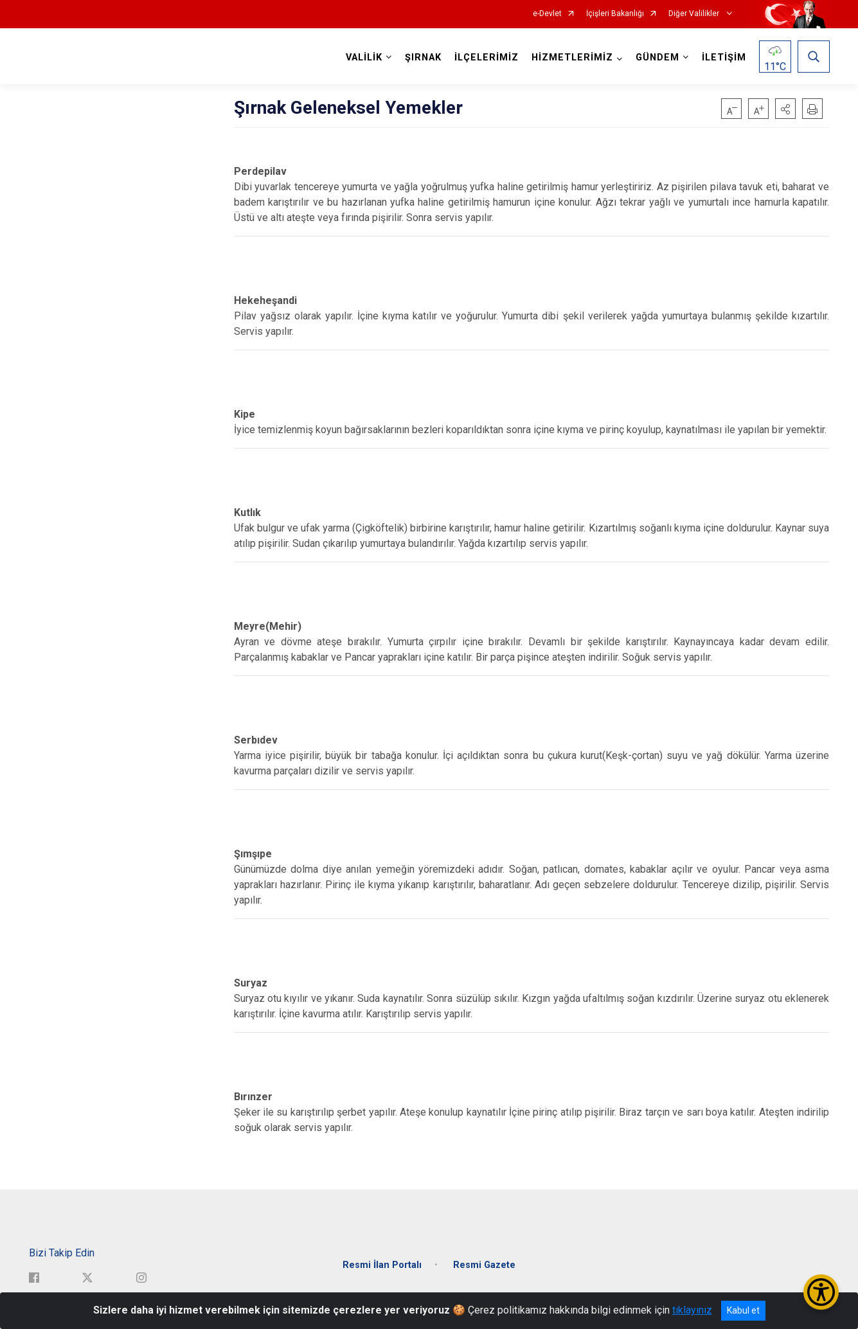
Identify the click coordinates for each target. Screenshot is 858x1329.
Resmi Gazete (484, 1261)
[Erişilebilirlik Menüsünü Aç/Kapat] (821, 1292)
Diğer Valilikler (694, 14)
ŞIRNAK (422, 57)
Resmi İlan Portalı (382, 1261)
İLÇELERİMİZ (486, 57)
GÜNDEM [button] (657, 57)
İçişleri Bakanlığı (615, 14)
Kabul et (743, 1310)
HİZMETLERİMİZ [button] (571, 57)
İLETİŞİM (723, 57)
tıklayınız (692, 1310)
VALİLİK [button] (363, 57)
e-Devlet (547, 14)
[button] (785, 108)
